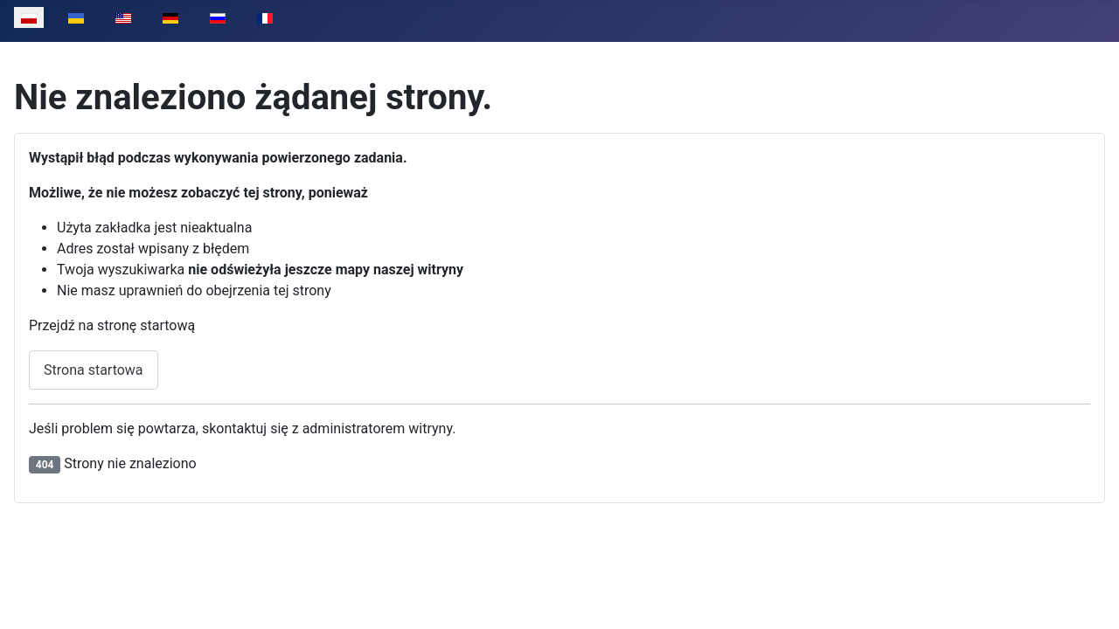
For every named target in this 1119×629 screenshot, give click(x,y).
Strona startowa (93, 370)
